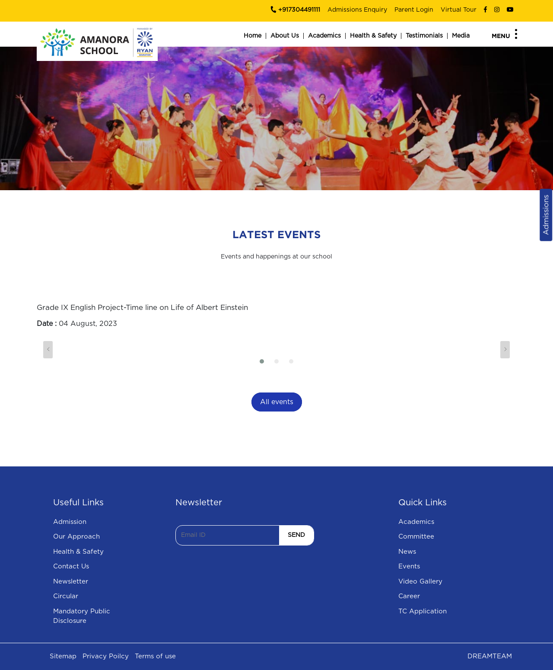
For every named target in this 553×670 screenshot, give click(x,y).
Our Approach (76, 536)
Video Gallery (420, 581)
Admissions (546, 215)
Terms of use (155, 656)
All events (276, 402)
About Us (284, 36)
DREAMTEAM (489, 656)
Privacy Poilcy (106, 656)
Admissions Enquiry (357, 10)
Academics (324, 36)
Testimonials (424, 36)
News (407, 552)
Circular (65, 596)
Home (252, 36)
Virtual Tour (459, 10)
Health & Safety (373, 36)
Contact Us (71, 566)
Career (409, 596)
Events (409, 566)
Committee (416, 536)
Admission (69, 522)
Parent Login (413, 10)
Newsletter (70, 581)
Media (461, 36)
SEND (296, 535)
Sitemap (63, 656)
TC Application (422, 611)
